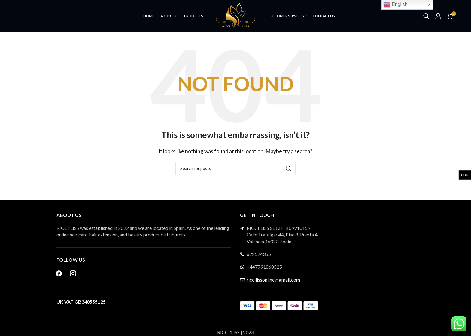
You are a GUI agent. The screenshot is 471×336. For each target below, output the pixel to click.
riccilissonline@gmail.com (273, 287)
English (395, 4)
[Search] (426, 20)
